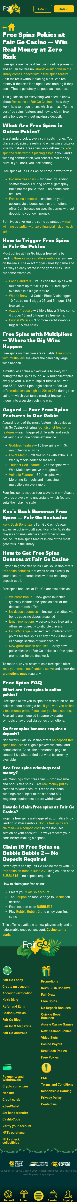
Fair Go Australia (14, 1033)
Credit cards (11, 1100)
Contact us (49, 1104)
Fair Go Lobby (12, 980)
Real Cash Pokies (54, 1051)
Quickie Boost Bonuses (51, 1016)
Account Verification (17, 993)
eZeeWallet (10, 1106)
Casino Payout (51, 1044)
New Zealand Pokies (56, 1031)
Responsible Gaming (56, 1091)
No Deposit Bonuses (56, 1008)
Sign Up (64, 8)
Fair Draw (48, 995)
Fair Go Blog (11, 1020)
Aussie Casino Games (57, 1024)
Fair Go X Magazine (16, 1026)
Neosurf (8, 1093)
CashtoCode (11, 1119)
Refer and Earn (13, 1006)
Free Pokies (50, 1057)
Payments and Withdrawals (13, 1078)
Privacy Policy (51, 1098)
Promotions (49, 981)
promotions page (15, 674)
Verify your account (16, 1126)
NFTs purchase (13, 1133)
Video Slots (49, 1038)
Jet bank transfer (15, 1113)
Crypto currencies (15, 1086)
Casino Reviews (14, 1013)
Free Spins (49, 1001)
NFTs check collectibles (11, 1141)
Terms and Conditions (57, 1084)
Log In (42, 8)
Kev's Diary (10, 1000)
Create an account (15, 987)
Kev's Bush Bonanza (56, 988)
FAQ (44, 1078)
